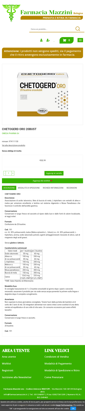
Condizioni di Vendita (56, 356)
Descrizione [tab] (9, 188)
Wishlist (6, 363)
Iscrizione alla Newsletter (16, 377)
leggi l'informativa (64, 405)
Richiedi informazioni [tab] (53, 188)
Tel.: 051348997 (37, 394)
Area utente (9, 356)
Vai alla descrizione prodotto (13, 145)
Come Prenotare (53, 377)
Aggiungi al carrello (54, 173)
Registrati (7, 370)
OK (73, 408)
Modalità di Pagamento (58, 363)
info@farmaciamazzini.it (15, 394)
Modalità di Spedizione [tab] (29, 188)
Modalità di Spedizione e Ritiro (62, 370)
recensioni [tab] (72, 188)
